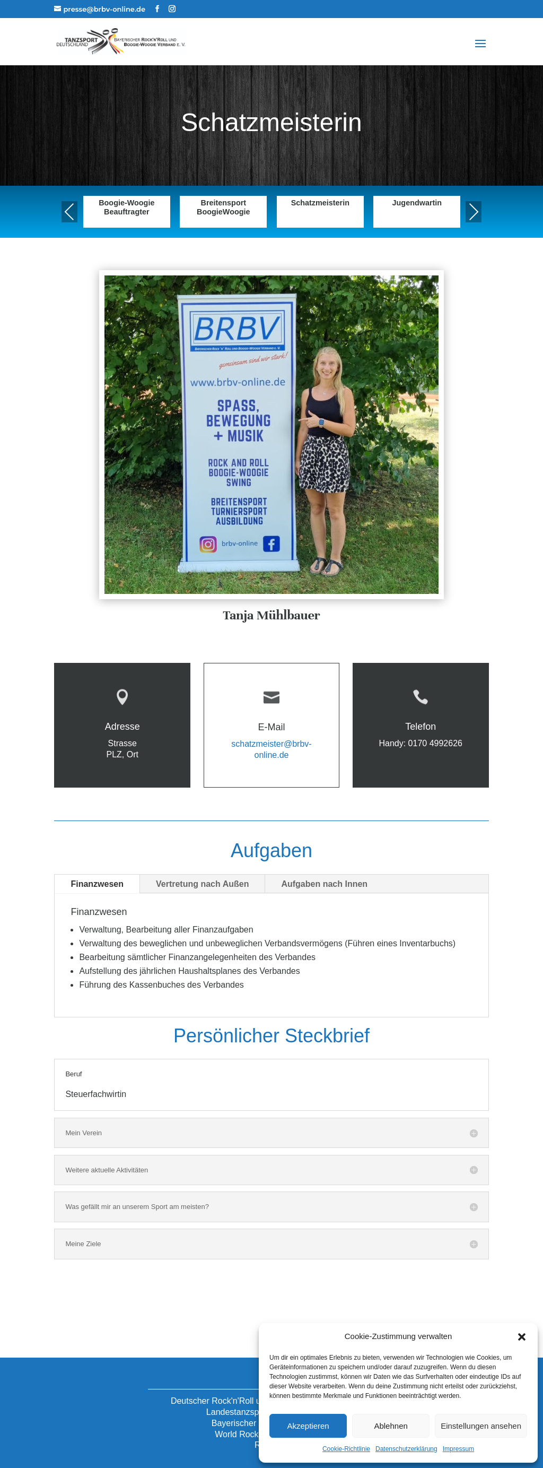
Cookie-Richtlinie (346, 1449)
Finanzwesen (97, 883)
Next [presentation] (473, 211)
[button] (521, 1337)
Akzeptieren (308, 1425)
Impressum (458, 1449)
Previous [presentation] (69, 211)
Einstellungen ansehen (481, 1425)
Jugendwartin (417, 202)
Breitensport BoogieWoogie (223, 207)
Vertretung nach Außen (202, 883)
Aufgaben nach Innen (324, 883)
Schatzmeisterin (320, 202)
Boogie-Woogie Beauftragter (126, 207)
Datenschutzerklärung (406, 1449)
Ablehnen (390, 1425)
